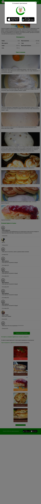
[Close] (35, 2)
